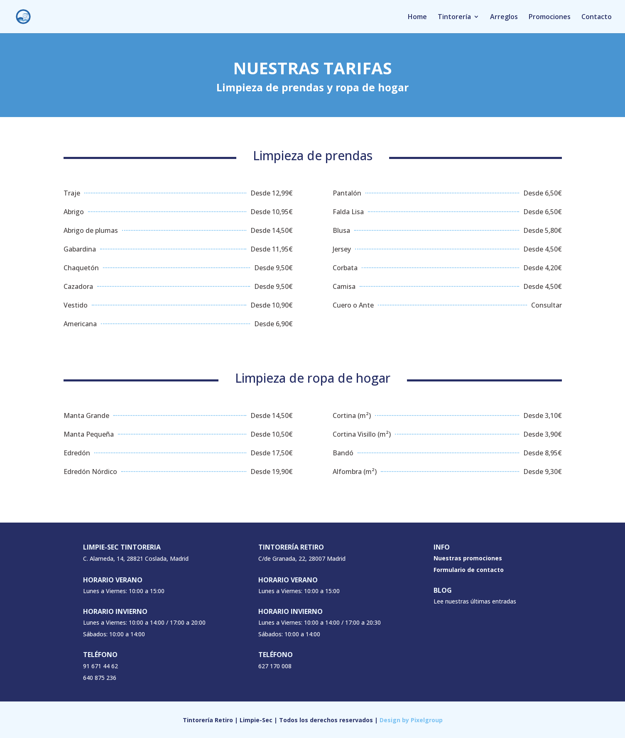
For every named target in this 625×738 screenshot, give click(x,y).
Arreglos (504, 17)
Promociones (550, 17)
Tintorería (454, 17)
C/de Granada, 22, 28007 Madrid (302, 558)
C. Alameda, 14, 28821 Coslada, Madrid (136, 558)
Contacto (596, 17)
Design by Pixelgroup (411, 720)
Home (417, 17)
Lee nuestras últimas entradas (475, 601)
